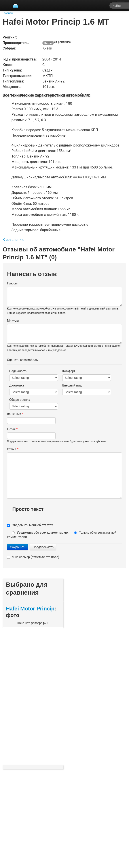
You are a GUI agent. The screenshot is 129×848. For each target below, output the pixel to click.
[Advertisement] (39, 696)
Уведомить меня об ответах (32, 525)
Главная (8, 13)
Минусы (13, 320)
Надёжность (18, 371)
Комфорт (68, 371)
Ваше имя (15, 414)
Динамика (16, 385)
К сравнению (14, 240)
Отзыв (13, 449)
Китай (48, 43)
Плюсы (12, 283)
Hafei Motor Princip (30, 609)
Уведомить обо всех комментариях (43, 532)
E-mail (12, 429)
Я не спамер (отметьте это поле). (36, 557)
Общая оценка (19, 399)
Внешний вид (72, 385)
